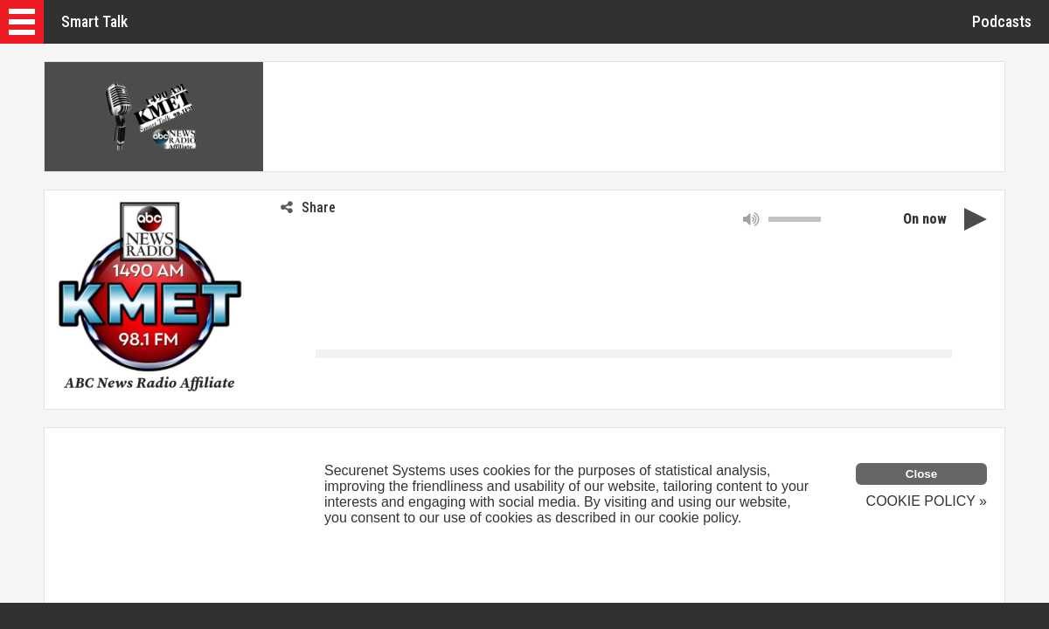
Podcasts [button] (1002, 21)
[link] (79, 374)
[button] (22, 22)
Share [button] (308, 207)
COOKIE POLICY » (926, 501)
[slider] (794, 219)
